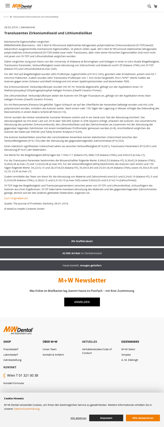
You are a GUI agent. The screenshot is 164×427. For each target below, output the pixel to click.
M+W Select (128, 349)
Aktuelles (89, 342)
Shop (7, 342)
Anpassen (106, 418)
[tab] (23, 341)
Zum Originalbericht (16, 198)
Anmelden (82, 302)
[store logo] (22, 6)
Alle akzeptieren (142, 418)
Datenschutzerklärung (26, 408)
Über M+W (50, 342)
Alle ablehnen (79, 418)
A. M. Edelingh (129, 360)
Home (6, 16)
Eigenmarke (130, 342)
